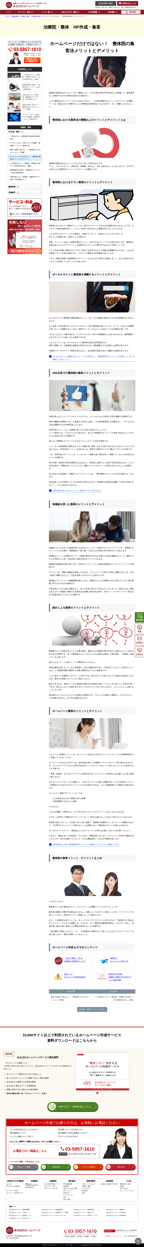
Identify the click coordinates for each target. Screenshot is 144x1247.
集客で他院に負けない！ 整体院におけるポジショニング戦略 (31, 107)
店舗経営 (14, 192)
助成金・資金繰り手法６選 (109, 1184)
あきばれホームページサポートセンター (54, 1215)
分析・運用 (66, 1199)
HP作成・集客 (16, 132)
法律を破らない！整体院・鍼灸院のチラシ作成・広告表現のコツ (30, 97)
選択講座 (71, 1181)
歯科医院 (85, 1190)
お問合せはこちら (127, 3)
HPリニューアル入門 (50, 1188)
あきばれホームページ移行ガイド (84, 1212)
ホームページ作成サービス (15, 1193)
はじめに (9, 1184)
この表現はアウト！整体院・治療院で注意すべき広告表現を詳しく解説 (31, 77)
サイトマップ (118, 1236)
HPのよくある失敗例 (13, 1186)
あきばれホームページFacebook (116, 1215)
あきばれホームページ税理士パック (20, 1215)
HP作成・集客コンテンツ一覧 (91, 1009)
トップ (8, 12)
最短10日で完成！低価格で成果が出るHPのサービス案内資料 (119, 977)
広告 (64, 1197)
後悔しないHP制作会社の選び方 (32, 1184)
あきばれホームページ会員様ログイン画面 (55, 1212)
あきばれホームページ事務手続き (84, 1209)
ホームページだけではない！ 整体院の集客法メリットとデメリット (25, 158)
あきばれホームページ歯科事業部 (19, 1209)
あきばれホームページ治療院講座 (52, 1209)
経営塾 (122, 1186)
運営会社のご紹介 (125, 1184)
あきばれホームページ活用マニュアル (85, 1215)
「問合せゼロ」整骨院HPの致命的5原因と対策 (25, 137)
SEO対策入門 (30, 1187)
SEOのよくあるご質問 (70, 1188)
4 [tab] (108, 1093)
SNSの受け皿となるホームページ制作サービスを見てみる (77, 491)
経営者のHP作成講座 (15, 1181)
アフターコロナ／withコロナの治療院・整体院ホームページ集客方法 (31, 117)
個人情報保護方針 (130, 1236)
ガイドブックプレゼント (127, 1190)
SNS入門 (66, 1193)
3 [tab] (104, 1093)
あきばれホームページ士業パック (19, 1212)
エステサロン (86, 1188)
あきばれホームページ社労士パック (20, 1218)
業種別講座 (91, 1181)
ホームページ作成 (12, 1190)
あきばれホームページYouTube (115, 1212)
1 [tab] (97, 1093)
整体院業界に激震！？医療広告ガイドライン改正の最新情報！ (31, 87)
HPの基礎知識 (67, 1184)
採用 (83, 1193)
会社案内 (108, 1236)
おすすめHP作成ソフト (51, 1184)
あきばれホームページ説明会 (115, 1209)
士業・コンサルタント (89, 1184)
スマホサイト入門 (49, 1186)
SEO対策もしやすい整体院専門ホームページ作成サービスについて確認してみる (86, 844)
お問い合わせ (124, 1188)
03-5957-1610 (106, 3)
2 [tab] (101, 1093)
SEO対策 (66, 1186)
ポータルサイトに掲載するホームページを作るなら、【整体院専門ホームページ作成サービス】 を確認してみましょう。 (93, 357)
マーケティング (68, 1195)
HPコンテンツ (67, 1190)
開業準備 (14, 187)
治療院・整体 (25, 127)
